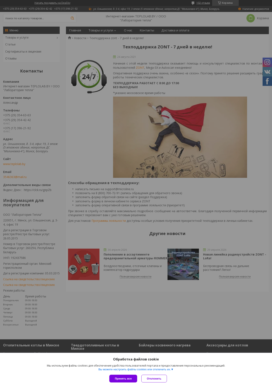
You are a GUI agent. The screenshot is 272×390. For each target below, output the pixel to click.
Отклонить (154, 378)
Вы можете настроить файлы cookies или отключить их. (134, 369)
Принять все (123, 378)
